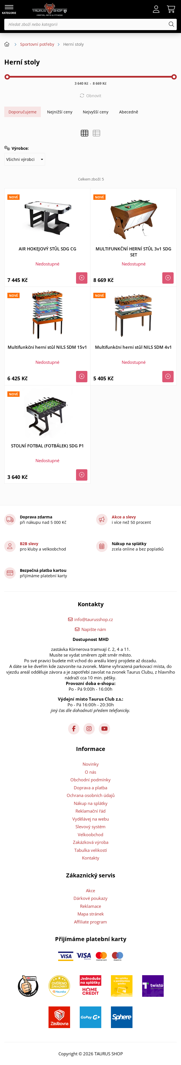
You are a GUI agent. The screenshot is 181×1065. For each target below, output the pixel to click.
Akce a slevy (124, 517)
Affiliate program (90, 922)
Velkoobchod (90, 834)
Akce (90, 890)
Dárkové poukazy (90, 898)
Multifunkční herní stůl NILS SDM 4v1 (133, 347)
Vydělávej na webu (90, 819)
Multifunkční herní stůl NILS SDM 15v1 (47, 347)
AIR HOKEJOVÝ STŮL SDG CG (47, 249)
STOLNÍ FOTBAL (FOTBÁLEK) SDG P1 (47, 446)
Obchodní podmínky (90, 779)
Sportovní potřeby (37, 44)
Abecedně (128, 112)
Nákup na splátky (91, 803)
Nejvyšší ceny (95, 112)
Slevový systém (90, 826)
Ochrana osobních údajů (91, 795)
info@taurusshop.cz (93, 619)
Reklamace (90, 906)
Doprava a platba (90, 787)
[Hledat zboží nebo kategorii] (90, 24)
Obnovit (93, 95)
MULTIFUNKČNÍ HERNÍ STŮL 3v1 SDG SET (133, 252)
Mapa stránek (90, 914)
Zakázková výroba (90, 842)
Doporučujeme (23, 112)
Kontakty (90, 858)
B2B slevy (29, 543)
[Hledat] (171, 24)
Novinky (91, 764)
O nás (90, 772)
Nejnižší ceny (59, 112)
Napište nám (93, 629)
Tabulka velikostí (90, 850)
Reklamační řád (90, 811)
